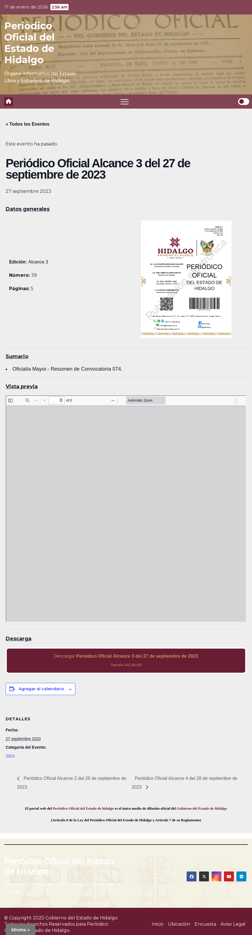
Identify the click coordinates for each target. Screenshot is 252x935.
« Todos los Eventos (27, 124)
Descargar (126, 660)
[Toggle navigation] (124, 101)
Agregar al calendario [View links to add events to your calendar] (41, 688)
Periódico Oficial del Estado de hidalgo (83, 808)
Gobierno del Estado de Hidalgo (202, 808)
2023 (10, 756)
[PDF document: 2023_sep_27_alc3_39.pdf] (126, 508)
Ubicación (179, 924)
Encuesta (205, 924)
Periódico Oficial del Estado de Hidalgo (29, 43)
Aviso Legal (233, 924)
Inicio (157, 924)
